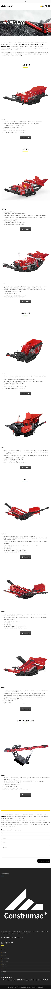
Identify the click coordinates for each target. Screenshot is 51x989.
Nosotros (4, 952)
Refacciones (5, 961)
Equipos (4, 955)
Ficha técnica (25, 137)
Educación (4, 967)
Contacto (4, 970)
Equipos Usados (5, 958)
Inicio (3, 949)
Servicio (4, 964)
